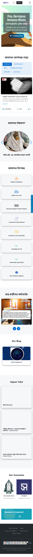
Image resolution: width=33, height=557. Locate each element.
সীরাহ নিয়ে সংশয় (7, 405)
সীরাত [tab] (5, 68)
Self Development (16, 362)
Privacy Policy (23, 531)
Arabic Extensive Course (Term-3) (15, 96)
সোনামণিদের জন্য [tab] (18, 64)
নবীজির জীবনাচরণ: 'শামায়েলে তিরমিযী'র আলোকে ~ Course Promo (14, 430)
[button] (14, 2)
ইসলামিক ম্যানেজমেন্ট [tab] (16, 68)
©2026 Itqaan (12, 548)
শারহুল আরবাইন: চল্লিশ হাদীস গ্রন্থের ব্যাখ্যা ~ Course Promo (15, 455)
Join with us (9, 516)
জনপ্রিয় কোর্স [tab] (7, 64)
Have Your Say (13, 528)
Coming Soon (16, 36)
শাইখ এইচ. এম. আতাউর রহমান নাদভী (16, 155)
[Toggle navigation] (30, 2)
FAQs (21, 528)
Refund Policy (16, 533)
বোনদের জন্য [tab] (16, 72)
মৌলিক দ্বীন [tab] (7, 72)
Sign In (19, 3)
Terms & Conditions (11, 531)
